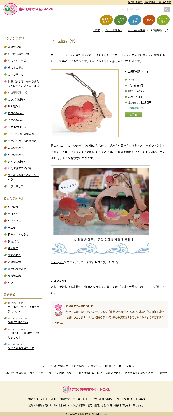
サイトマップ (37, 373)
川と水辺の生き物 (18, 54)
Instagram (57, 262)
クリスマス (14, 221)
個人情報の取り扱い (90, 373)
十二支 (12, 228)
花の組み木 (14, 262)
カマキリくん (16, 74)
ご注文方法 (94, 366)
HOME (96, 30)
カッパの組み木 (17, 99)
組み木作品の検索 (15, 373)
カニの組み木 (16, 148)
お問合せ (162, 373)
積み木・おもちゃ (18, 234)
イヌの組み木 (16, 120)
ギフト (12, 283)
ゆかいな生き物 (136, 30)
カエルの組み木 (17, 127)
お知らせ (110, 366)
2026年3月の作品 (18, 322)
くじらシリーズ (17, 61)
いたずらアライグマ (19, 168)
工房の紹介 (77, 366)
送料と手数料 (135, 2)
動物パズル (14, 241)
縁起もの (13, 248)
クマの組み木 (16, 155)
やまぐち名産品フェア (21, 348)
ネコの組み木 (16, 113)
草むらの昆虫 (16, 68)
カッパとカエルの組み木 (22, 141)
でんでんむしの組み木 (21, 134)
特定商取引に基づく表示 (157, 2)
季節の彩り (14, 255)
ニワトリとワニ (17, 186)
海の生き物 (14, 47)
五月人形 (13, 214)
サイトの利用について (62, 373)
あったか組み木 (113, 30)
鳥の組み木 (14, 106)
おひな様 (13, 207)
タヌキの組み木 (17, 161)
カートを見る (126, 366)
